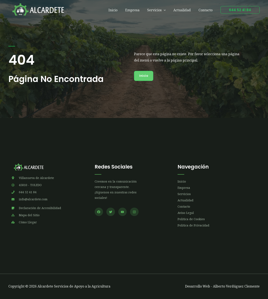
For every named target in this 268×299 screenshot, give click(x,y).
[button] (240, 10)
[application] (166, 10)
